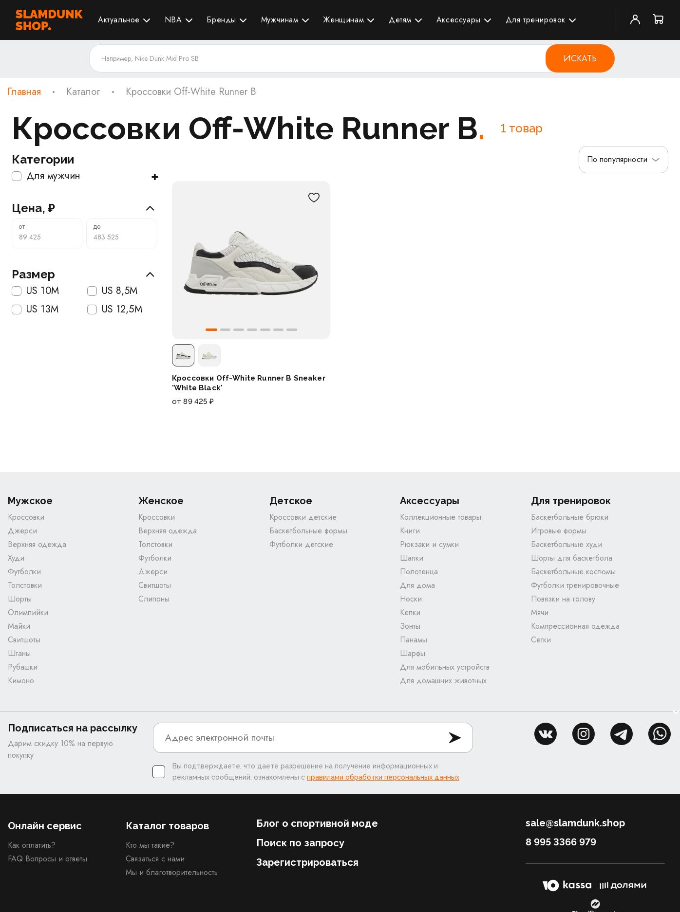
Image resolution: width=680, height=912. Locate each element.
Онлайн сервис (45, 827)
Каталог (83, 92)
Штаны (19, 654)
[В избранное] (313, 197)
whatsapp (659, 735)
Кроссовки (26, 518)
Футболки (24, 573)
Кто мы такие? (150, 846)
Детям (400, 19)
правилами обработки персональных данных (383, 779)
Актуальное (119, 19)
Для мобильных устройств (445, 668)
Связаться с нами (155, 860)
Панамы (413, 641)
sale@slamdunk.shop (575, 824)
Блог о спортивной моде (317, 825)
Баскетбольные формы (308, 532)
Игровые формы (558, 532)
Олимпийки (28, 614)
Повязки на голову (563, 600)
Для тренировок (536, 19)
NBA (173, 19)
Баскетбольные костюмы (573, 573)
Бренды (221, 19)
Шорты (20, 600)
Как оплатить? (32, 846)
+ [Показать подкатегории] (154, 176)
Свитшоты (24, 641)
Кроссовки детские (303, 518)
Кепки (410, 614)
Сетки (541, 641)
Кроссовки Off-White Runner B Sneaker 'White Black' (248, 383)
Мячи (539, 614)
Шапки (411, 559)
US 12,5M (114, 309)
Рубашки (23, 668)
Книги (410, 532)
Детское (290, 502)
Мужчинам (280, 19)
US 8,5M (112, 291)
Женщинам (343, 19)
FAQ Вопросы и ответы (47, 860)
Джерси (22, 532)
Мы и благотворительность (172, 873)
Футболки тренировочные (575, 586)
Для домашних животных (443, 682)
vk (545, 735)
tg (621, 735)
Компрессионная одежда (575, 627)
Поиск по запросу (300, 844)
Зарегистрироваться (307, 864)
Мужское (30, 502)
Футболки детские (301, 545)
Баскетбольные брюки (569, 518)
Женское (161, 502)
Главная (24, 92)
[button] (210, 329)
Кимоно (21, 682)
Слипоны (154, 600)
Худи (16, 559)
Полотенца (419, 573)
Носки (411, 600)
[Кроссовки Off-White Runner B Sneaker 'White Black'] (251, 260)
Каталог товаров (167, 827)
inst (583, 735)
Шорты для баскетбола (571, 559)
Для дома (417, 586)
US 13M (35, 309)
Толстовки (25, 586)
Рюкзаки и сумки (429, 545)
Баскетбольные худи (566, 545)
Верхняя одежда (37, 545)
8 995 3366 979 (561, 843)
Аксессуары (458, 19)
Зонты (410, 627)
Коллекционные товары (440, 518)
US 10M (35, 291)
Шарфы (412, 654)
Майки (19, 627)
